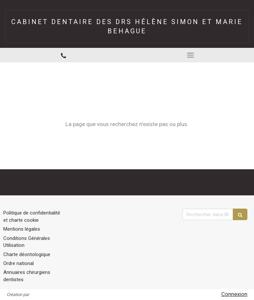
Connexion (234, 294)
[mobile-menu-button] (190, 55)
